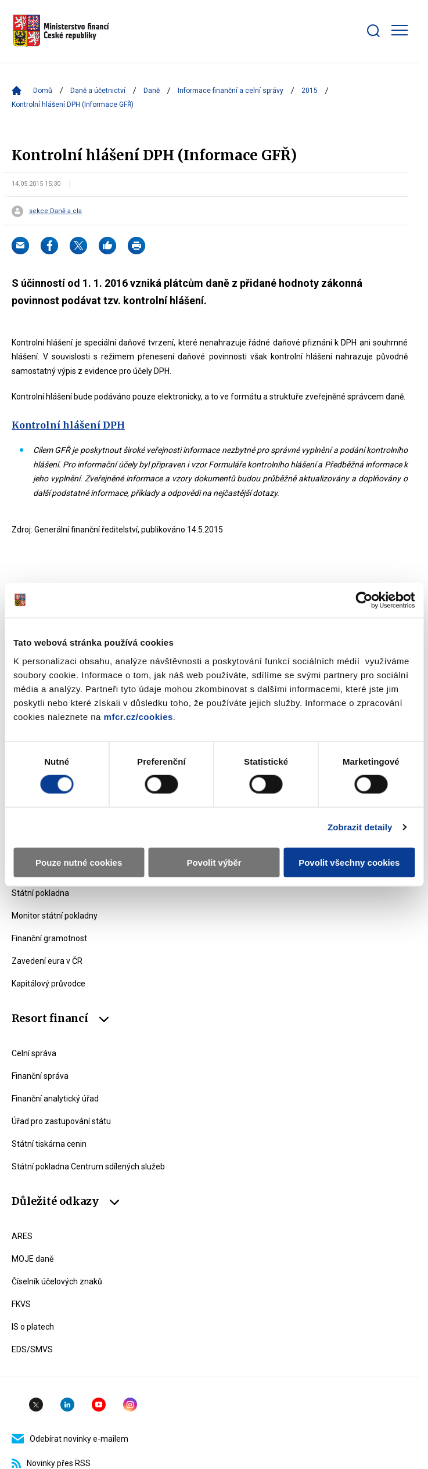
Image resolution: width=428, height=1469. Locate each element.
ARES (22, 1236)
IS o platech (33, 1326)
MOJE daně (32, 1258)
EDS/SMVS (32, 1349)
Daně (151, 91)
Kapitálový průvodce (48, 983)
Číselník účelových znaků (57, 1281)
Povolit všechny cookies (349, 862)
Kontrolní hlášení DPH (68, 425)
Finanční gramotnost (49, 938)
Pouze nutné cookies (78, 862)
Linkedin (67, 1405)
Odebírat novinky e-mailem (70, 1438)
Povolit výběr (213, 862)
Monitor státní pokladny (55, 915)
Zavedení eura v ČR (47, 961)
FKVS (21, 1304)
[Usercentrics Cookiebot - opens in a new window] (364, 600)
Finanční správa (40, 1076)
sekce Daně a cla (55, 211)
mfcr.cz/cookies (138, 716)
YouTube (99, 1405)
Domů (42, 90)
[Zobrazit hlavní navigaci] (399, 30)
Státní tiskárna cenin (49, 1143)
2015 (309, 91)
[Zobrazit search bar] (373, 30)
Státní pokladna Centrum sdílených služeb (88, 1166)
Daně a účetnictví (97, 91)
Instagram (130, 1405)
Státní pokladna (40, 893)
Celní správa (34, 1053)
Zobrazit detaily (360, 827)
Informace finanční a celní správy (230, 91)
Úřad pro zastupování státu (61, 1121)
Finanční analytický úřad (55, 1098)
